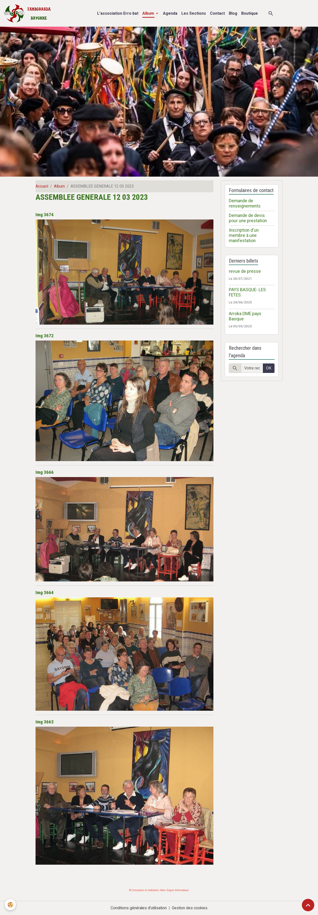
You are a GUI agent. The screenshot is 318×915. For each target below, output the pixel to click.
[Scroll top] (308, 905)
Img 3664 (45, 592)
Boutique (249, 13)
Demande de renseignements (245, 203)
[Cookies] (10, 904)
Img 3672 (45, 336)
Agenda (170, 13)
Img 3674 (45, 214)
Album (148, 13)
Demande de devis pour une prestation (248, 218)
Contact (217, 13)
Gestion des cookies (191, 908)
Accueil (42, 186)
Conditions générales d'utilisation (138, 908)
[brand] (28, 13)
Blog (233, 13)
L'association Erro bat (117, 13)
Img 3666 (45, 472)
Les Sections (193, 13)
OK (268, 368)
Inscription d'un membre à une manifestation (244, 235)
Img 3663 (45, 722)
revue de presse (245, 271)
